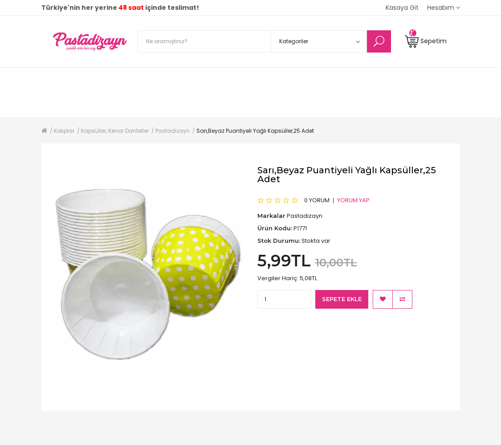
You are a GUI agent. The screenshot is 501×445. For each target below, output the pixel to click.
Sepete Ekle (342, 298)
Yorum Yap (353, 200)
